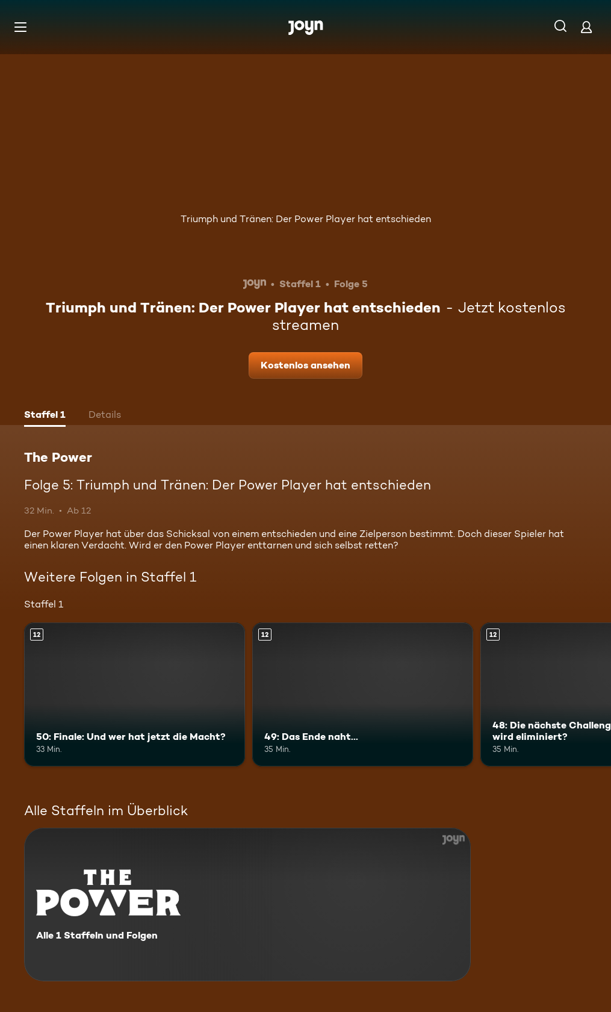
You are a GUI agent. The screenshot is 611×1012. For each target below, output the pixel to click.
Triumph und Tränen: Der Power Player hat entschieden (306, 219)
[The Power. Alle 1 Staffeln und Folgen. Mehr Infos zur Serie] (247, 904)
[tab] (45, 416)
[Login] (586, 26)
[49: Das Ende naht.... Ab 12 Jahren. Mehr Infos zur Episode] (362, 694)
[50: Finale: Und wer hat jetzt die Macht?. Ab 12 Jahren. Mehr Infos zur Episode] (134, 694)
